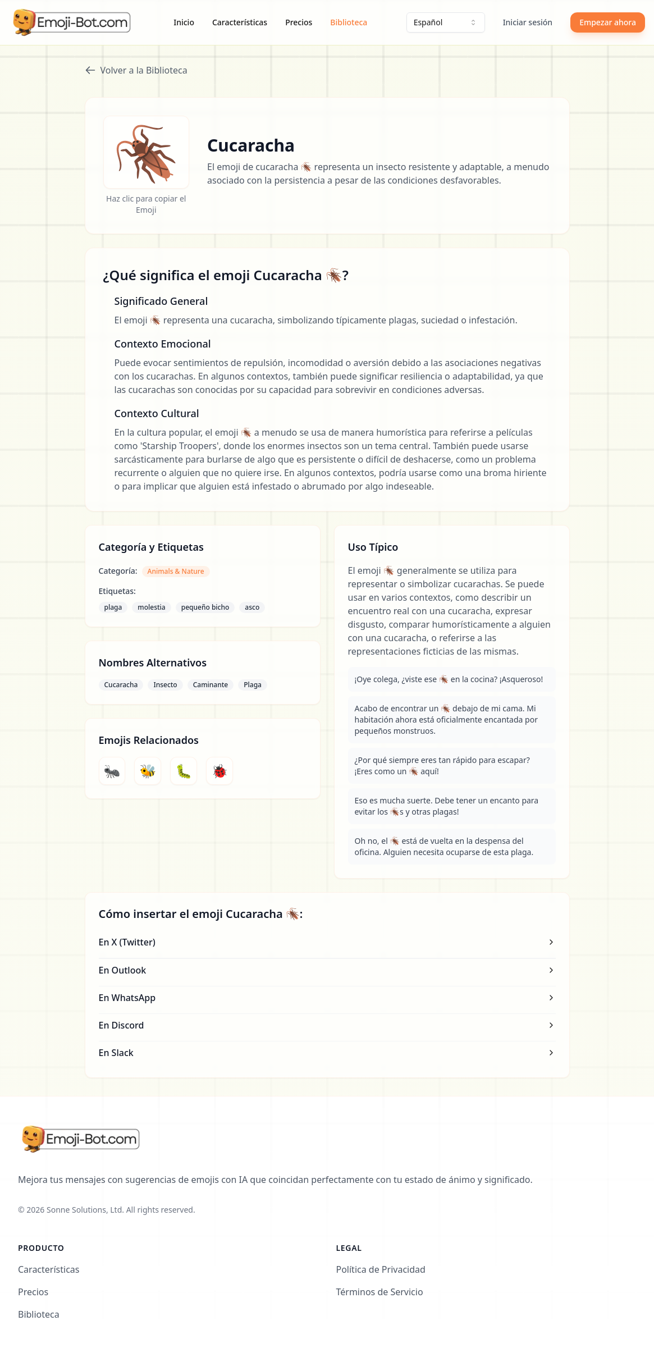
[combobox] (445, 22)
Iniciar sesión (528, 22)
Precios (298, 22)
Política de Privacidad (381, 1269)
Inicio (183, 22)
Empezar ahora (607, 22)
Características (239, 22)
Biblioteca (348, 22)
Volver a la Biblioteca (136, 70)
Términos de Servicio (379, 1292)
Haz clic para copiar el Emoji (146, 204)
